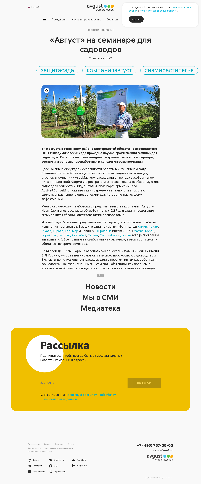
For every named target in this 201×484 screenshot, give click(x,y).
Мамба (152, 232)
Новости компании (100, 30)
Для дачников (34, 448)
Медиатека (100, 308)
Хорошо (136, 19)
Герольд (76, 236)
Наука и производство (86, 19)
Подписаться (144, 383)
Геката (58, 232)
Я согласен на (81, 398)
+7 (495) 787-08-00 (155, 445)
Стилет (105, 236)
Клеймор (84, 232)
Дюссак (139, 236)
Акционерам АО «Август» (40, 451)
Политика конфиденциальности (58, 448)
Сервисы (113, 19)
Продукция (58, 19)
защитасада (64, 70)
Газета (70, 444)
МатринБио (121, 236)
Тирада (70, 232)
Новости (100, 287)
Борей (46, 236)
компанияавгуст (121, 70)
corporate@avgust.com (163, 450)
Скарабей (91, 236)
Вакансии (47, 444)
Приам (46, 232)
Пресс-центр (34, 444)
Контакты (59, 444)
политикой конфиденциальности (158, 10)
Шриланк (117, 232)
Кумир (142, 227)
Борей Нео (60, 236)
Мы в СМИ (100, 298)
